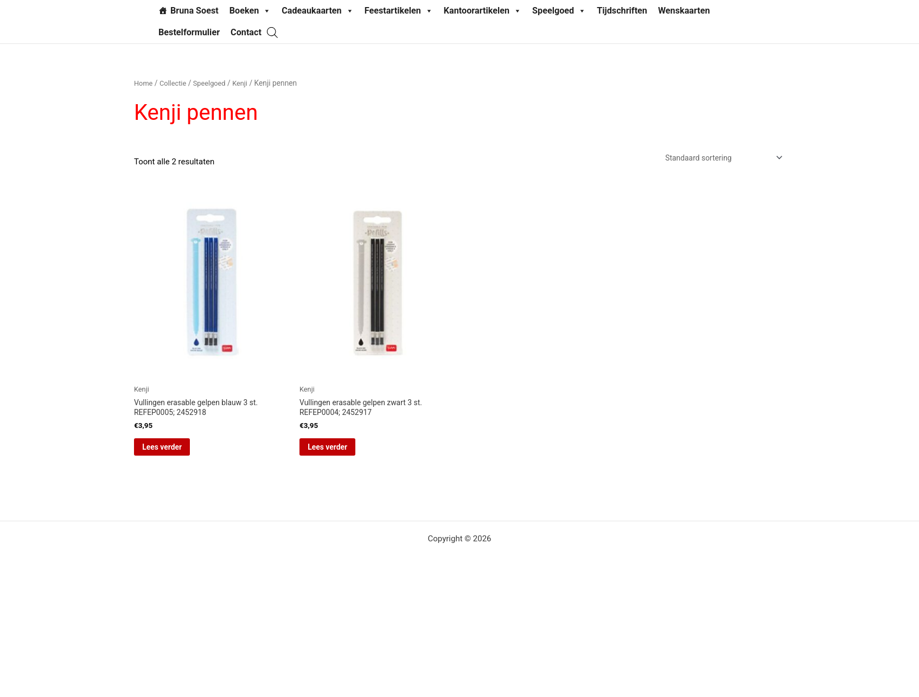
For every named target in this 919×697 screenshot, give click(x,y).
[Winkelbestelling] (717, 159)
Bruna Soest (194, 10)
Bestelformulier (189, 32)
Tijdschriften (622, 10)
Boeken (250, 11)
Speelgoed (559, 11)
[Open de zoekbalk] (272, 32)
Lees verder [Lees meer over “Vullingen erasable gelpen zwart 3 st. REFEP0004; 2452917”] (342, 453)
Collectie (175, 83)
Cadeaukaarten (317, 11)
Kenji (247, 83)
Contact (246, 32)
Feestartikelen (399, 11)
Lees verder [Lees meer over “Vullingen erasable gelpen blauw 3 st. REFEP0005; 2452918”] (177, 453)
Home (144, 83)
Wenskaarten (684, 10)
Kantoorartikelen (482, 11)
